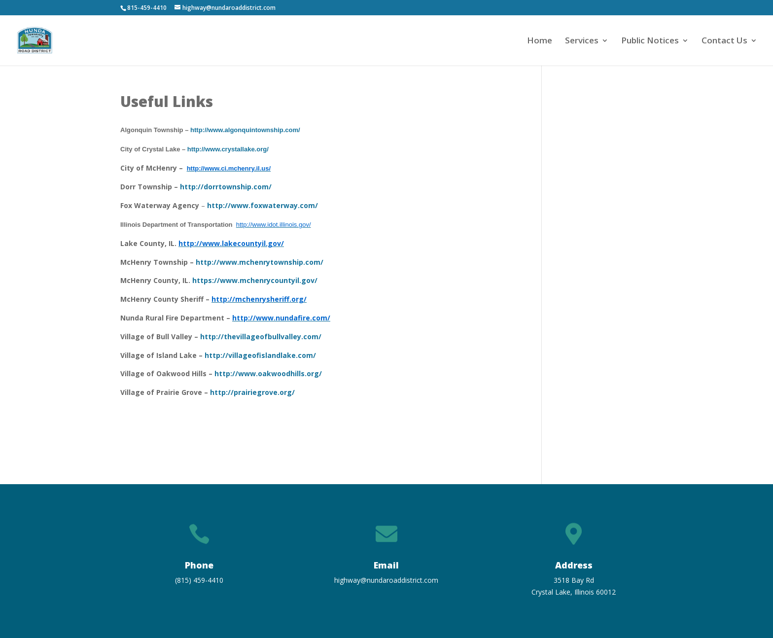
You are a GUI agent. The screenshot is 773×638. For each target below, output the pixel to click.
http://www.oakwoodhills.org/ (268, 373)
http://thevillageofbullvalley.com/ (259, 336)
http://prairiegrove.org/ (252, 392)
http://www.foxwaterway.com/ (262, 205)
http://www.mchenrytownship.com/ (258, 262)
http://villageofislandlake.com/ (260, 355)
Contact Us (724, 41)
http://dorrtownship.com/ (226, 186)
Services (581, 41)
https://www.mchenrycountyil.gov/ (254, 280)
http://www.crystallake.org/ (228, 149)
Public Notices (650, 41)
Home (539, 41)
